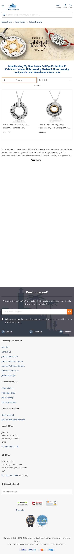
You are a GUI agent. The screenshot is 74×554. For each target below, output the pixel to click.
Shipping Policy (8, 393)
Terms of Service (9, 402)
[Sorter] (55, 80)
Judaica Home (7, 22)
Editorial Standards (10, 370)
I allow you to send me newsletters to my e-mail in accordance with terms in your (38, 321)
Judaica (39, 544)
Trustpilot (20, 510)
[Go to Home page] (13, 6)
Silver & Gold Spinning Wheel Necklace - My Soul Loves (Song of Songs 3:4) (53, 126)
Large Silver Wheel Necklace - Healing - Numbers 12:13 (16, 126)
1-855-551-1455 (11, 475)
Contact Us (6, 352)
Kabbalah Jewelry (35, 22)
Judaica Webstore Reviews (13, 366)
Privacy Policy (15, 322)
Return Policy (7, 397)
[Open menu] (3, 6)
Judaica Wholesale (10, 356)
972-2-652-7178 (11, 446)
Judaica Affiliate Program (12, 361)
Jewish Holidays (8, 375)
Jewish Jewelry (20, 22)
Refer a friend (8, 415)
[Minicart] (70, 6)
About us (5, 347)
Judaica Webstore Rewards (13, 419)
